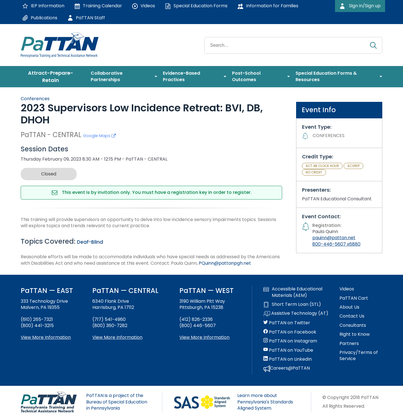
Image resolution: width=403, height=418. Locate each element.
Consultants (352, 325)
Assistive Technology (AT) (295, 313)
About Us (349, 307)
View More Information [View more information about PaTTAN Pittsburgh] (204, 337)
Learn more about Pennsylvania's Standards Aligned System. (265, 401)
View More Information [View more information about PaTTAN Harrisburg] (117, 337)
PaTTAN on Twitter (286, 323)
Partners (349, 343)
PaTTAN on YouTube (288, 350)
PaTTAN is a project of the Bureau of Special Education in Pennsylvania (116, 401)
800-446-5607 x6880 (336, 244)
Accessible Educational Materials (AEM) (292, 292)
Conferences (35, 98)
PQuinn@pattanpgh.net (225, 263)
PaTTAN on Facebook (289, 332)
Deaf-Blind (90, 242)
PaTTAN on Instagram (290, 341)
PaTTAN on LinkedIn (287, 359)
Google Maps (99, 135)
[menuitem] (53, 76)
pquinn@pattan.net (333, 237)
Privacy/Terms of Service (358, 355)
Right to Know (354, 334)
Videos (346, 289)
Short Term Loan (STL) (292, 304)
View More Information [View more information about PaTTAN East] (46, 337)
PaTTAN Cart (353, 298)
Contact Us (351, 316)
